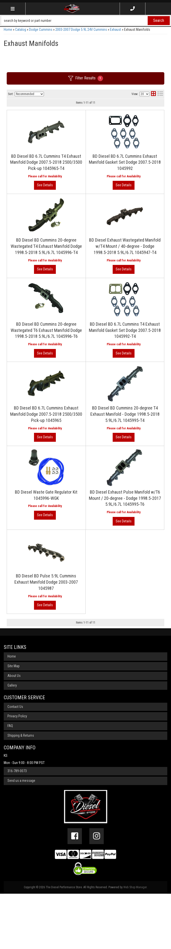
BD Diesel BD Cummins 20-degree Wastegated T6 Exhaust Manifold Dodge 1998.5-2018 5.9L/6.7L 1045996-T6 (83, 327)
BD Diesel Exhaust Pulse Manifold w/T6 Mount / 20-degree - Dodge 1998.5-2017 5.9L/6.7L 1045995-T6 (84, 582)
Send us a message (21, 836)
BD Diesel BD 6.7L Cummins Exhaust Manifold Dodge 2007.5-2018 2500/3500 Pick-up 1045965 (84, 429)
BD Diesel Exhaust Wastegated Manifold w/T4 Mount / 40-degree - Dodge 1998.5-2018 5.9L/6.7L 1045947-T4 (84, 276)
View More (144, 132)
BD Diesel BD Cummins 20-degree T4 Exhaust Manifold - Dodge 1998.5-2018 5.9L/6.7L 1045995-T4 (82, 480)
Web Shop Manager (135, 943)
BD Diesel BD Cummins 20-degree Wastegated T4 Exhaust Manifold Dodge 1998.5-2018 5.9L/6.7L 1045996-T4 (83, 224)
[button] (85, 20)
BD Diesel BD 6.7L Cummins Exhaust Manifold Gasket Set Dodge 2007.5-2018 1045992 (84, 173)
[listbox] (29, 94)
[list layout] (160, 94)
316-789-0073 (17, 826)
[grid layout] (153, 94)
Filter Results (85, 78)
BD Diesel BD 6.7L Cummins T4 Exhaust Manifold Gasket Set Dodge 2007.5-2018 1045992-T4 (84, 378)
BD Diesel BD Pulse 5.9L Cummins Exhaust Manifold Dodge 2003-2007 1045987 (79, 633)
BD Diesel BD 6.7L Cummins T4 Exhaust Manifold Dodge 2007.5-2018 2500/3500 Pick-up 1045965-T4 (84, 122)
